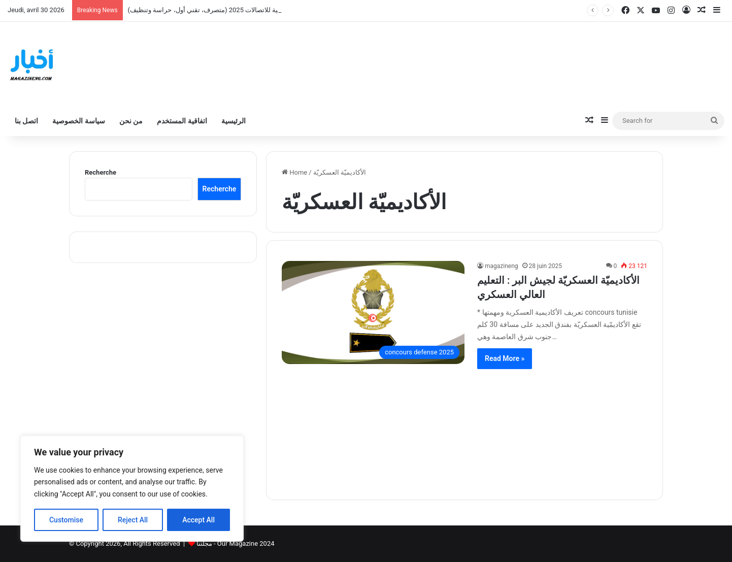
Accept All (198, 520)
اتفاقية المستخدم (182, 121)
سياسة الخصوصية (78, 121)
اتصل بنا (26, 121)
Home (294, 172)
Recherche (100, 172)
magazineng (501, 266)
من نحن (131, 121)
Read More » (504, 358)
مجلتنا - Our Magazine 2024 (235, 543)
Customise (66, 520)
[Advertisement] (464, 427)
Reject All (133, 520)
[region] (132, 489)
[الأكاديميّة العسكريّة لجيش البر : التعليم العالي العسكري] (373, 312)
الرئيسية (233, 121)
